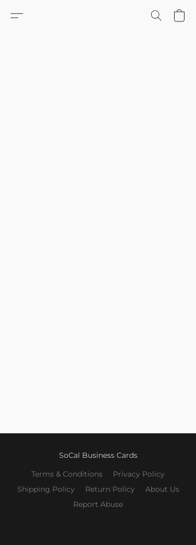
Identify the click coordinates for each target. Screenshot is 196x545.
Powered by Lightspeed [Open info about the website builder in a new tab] (98, 522)
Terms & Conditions (66, 474)
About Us (162, 489)
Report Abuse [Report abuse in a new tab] (98, 504)
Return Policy (110, 489)
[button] (16, 15)
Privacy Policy (139, 474)
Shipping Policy (46, 489)
